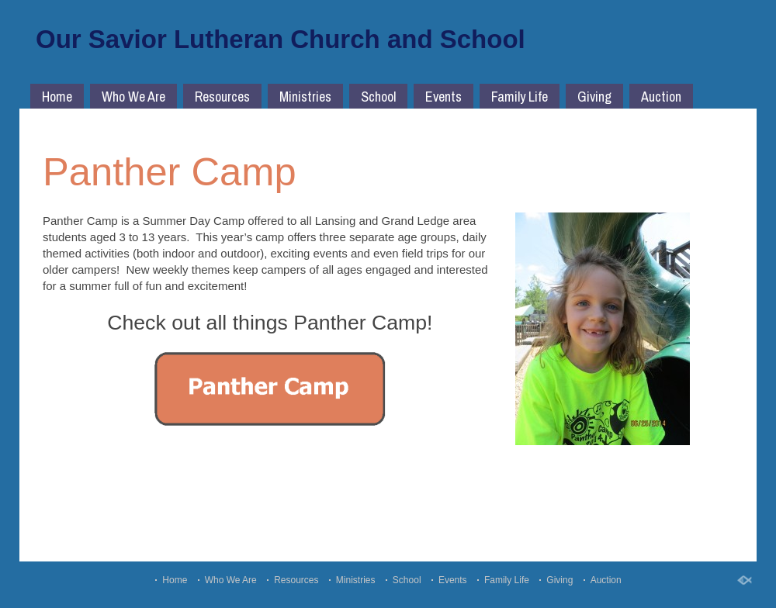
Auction (661, 96)
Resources (222, 96)
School (378, 96)
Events (443, 96)
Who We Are (133, 96)
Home (57, 96)
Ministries (305, 96)
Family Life (519, 96)
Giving (594, 96)
